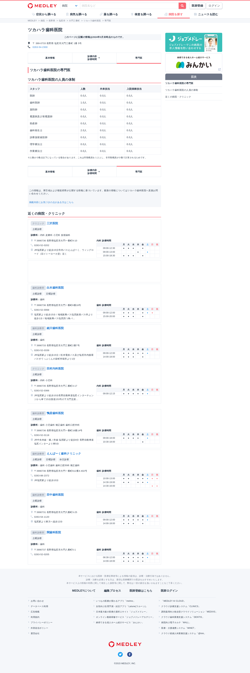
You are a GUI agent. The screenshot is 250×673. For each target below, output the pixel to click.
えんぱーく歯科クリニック (64, 453)
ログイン (214, 5)
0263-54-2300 (40, 47)
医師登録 (197, 5)
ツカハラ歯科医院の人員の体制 (181, 90)
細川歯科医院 (55, 328)
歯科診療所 (38, 288)
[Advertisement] (95, 271)
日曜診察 (50, 293)
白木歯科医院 (55, 287)
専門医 (138, 58)
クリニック (38, 223)
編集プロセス (112, 590)
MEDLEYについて (83, 590)
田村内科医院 (55, 368)
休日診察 (64, 459)
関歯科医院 (54, 532)
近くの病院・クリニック (178, 96)
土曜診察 (37, 229)
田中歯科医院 (55, 494)
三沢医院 (52, 223)
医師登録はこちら (141, 590)
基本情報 (50, 58)
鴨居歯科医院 (55, 413)
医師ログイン (169, 590)
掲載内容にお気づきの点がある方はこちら (51, 202)
